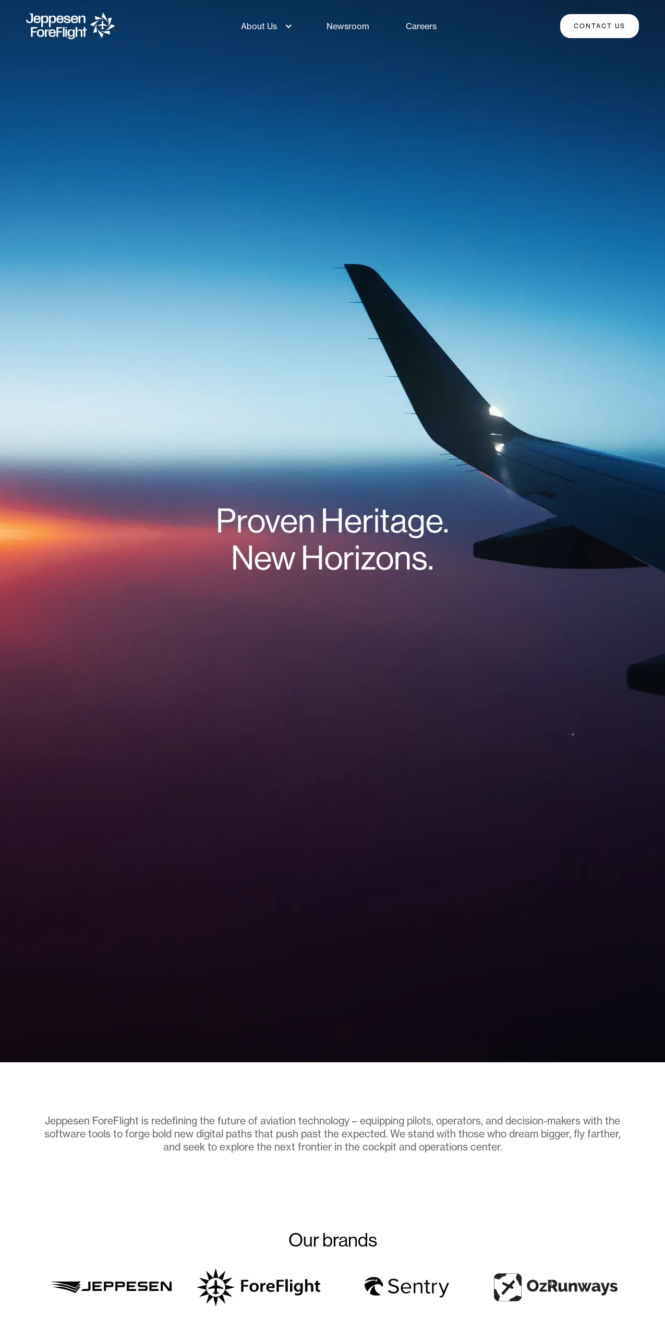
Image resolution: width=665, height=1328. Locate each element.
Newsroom (348, 26)
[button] (264, 26)
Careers (421, 26)
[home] (70, 26)
